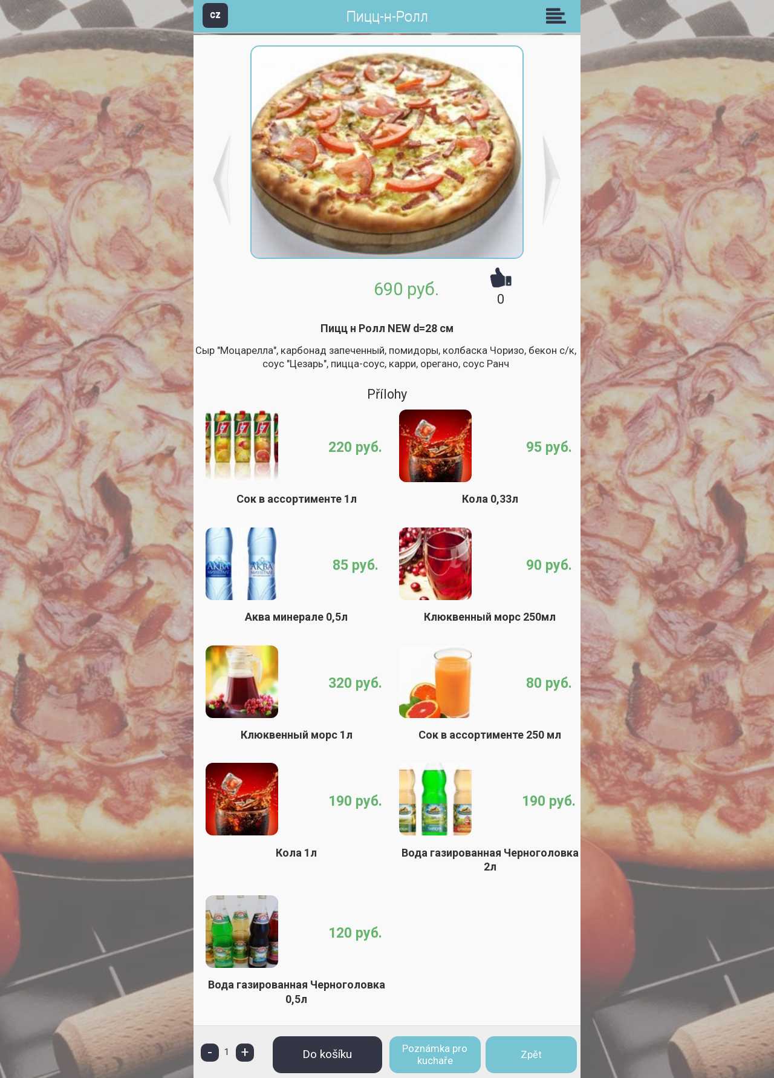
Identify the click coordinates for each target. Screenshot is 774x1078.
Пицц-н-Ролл (387, 16)
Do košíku (327, 1054)
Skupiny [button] (558, 16)
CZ (215, 14)
